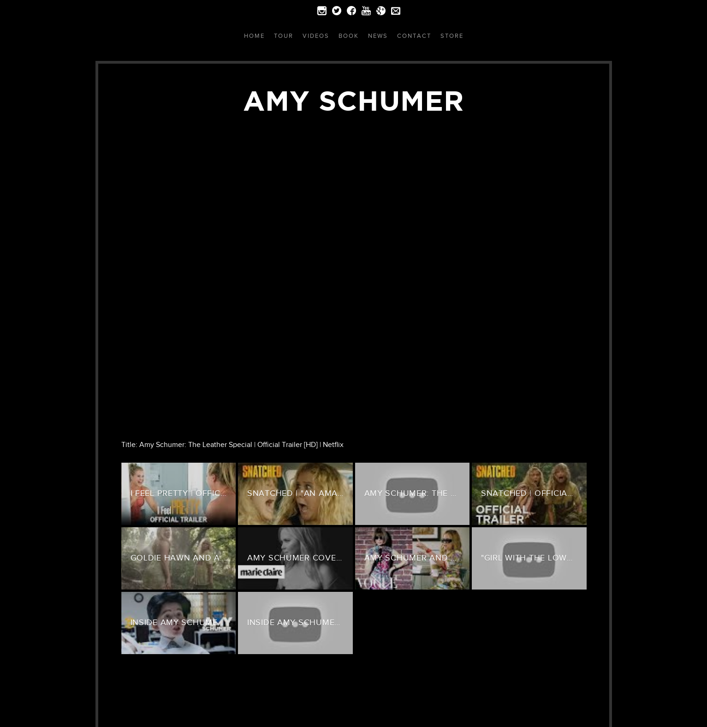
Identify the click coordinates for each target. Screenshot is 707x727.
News (378, 35)
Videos (316, 35)
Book (349, 35)
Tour (283, 35)
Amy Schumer (353, 100)
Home (254, 35)
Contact (414, 35)
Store (451, 35)
